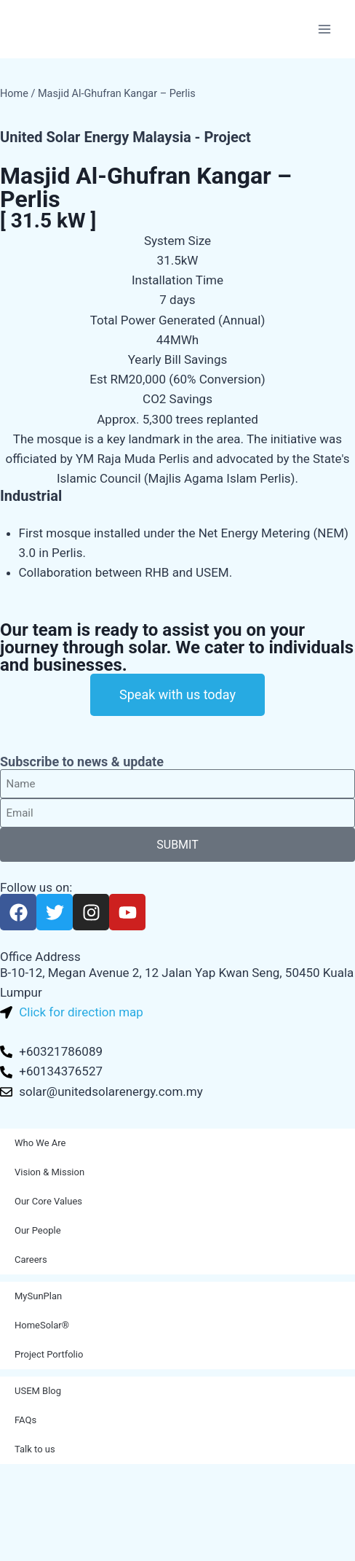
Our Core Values (48, 1201)
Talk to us (35, 1449)
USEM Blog (38, 1390)
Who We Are (40, 1142)
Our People (38, 1230)
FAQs (25, 1419)
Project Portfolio (49, 1354)
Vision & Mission (49, 1172)
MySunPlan (38, 1296)
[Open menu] (324, 28)
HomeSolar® (42, 1325)
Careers (31, 1259)
